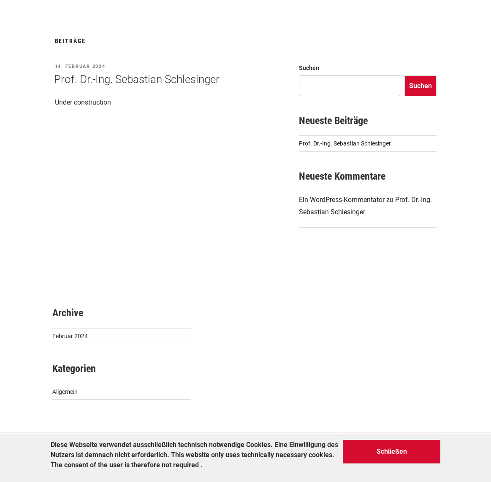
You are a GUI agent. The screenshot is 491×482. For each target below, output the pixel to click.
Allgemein (65, 391)
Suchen (309, 68)
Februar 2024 (70, 336)
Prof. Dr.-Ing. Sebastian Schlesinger (137, 79)
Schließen (392, 451)
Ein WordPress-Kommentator (342, 200)
